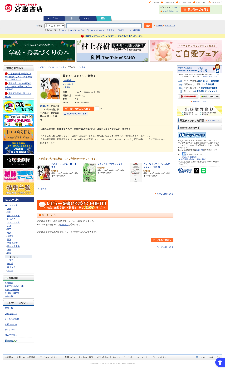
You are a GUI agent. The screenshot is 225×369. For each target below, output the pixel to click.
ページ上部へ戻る (165, 193)
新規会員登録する (170, 11)
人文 (9, 226)
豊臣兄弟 (110, 30)
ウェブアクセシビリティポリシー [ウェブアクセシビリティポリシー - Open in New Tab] (152, 357)
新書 (9, 253)
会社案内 (9, 357)
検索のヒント (170, 25)
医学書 (10, 236)
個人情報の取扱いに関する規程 (193, 159)
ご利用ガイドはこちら (209, 76)
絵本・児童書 (13, 246)
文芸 (9, 208)
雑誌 (103, 18)
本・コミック (11, 205)
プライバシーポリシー (49, 357)
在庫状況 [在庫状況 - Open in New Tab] (44, 106)
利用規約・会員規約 (25, 357)
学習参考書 (12, 243)
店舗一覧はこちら (199, 101)
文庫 (9, 250)
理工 (9, 229)
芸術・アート (13, 215)
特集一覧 (9, 296)
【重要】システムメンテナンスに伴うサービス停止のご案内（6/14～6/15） (114, 36)
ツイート (42, 188)
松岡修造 (66, 87)
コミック (87, 18)
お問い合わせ (201, 2)
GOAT (65, 30)
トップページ (53, 18)
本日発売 (9, 282)
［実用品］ (69, 80)
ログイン (176, 7)
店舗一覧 (155, 2)
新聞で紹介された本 (14, 286)
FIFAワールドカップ (79, 30)
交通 (11, 260)
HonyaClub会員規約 (188, 157)
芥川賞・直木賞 (12, 293)
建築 (9, 232)
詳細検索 (159, 25)
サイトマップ (216, 2)
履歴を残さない (214, 120)
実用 (9, 212)
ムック (10, 270)
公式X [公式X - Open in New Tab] (131, 357)
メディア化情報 (12, 289)
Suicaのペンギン (97, 30)
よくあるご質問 (185, 2)
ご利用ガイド (169, 2)
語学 (9, 239)
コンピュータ (13, 222)
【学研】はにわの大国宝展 (128, 30)
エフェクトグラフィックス (109, 164)
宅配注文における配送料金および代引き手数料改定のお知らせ (18, 86)
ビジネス (11, 219)
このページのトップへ (209, 357)
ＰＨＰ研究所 (68, 84)
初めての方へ (11, 335)
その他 (10, 263)
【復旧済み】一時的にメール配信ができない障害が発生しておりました (18, 76)
